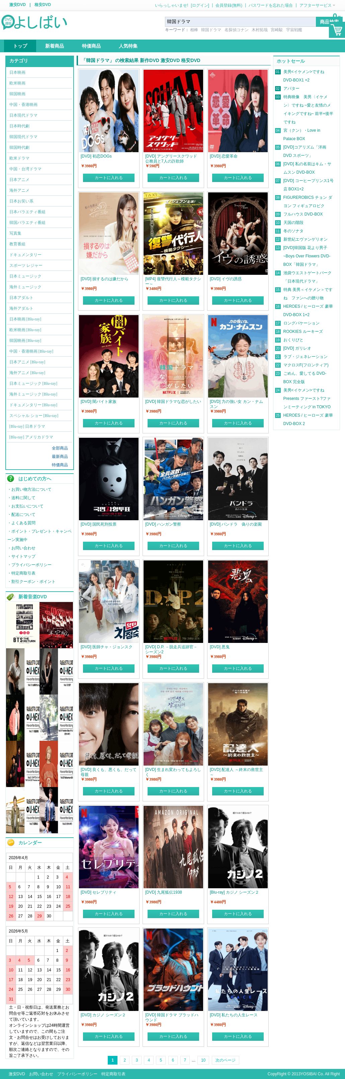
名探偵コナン (237, 29)
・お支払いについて (25, 506)
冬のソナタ (293, 231)
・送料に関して (21, 497)
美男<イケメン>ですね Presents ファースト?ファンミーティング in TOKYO (307, 398)
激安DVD (17, 4)
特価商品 (60, 465)
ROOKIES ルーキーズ (303, 331)
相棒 (194, 29)
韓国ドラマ (211, 29)
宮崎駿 (277, 29)
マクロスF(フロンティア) (306, 365)
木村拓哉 (260, 29)
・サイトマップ (21, 556)
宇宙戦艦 (294, 29)
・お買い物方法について (29, 489)
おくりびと (293, 340)
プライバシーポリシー (77, 1074)
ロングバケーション (301, 323)
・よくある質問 (21, 523)
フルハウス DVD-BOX (303, 214)
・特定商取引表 (21, 573)
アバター (291, 88)
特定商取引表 (113, 1074)
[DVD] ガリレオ (297, 348)
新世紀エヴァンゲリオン (305, 239)
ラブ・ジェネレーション (305, 356)
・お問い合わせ (21, 548)
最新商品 (60, 456)
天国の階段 (293, 222)
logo (34, 22)
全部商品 (60, 448)
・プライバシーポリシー (29, 564)
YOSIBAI (308, 1074)
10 (203, 1060)
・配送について (21, 514)
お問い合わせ (41, 1074)
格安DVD (42, 4)
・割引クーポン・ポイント (31, 581)
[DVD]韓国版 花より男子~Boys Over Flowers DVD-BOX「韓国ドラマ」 (307, 256)
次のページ (225, 1060)
